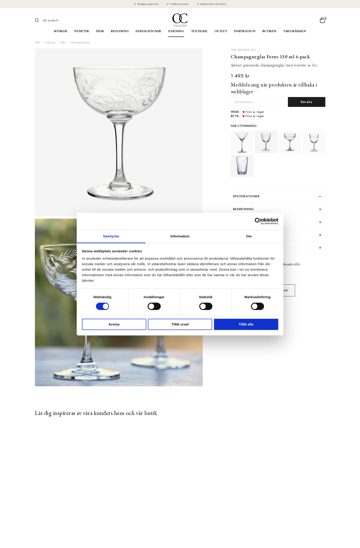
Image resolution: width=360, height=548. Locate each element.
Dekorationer (148, 31)
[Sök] (38, 20)
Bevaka (306, 102)
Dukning (176, 31)
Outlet (220, 31)
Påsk (100, 31)
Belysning (120, 31)
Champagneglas (80, 42)
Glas (62, 42)
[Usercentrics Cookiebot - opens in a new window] (258, 221)
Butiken (269, 31)
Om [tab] (249, 236)
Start (37, 42)
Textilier (199, 31)
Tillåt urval (180, 324)
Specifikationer (246, 196)
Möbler (60, 31)
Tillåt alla (246, 324)
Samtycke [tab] (111, 236)
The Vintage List (243, 50)
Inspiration (244, 31)
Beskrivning (243, 209)
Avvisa (114, 324)
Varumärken (294, 31)
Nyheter (81, 31)
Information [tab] (180, 236)
